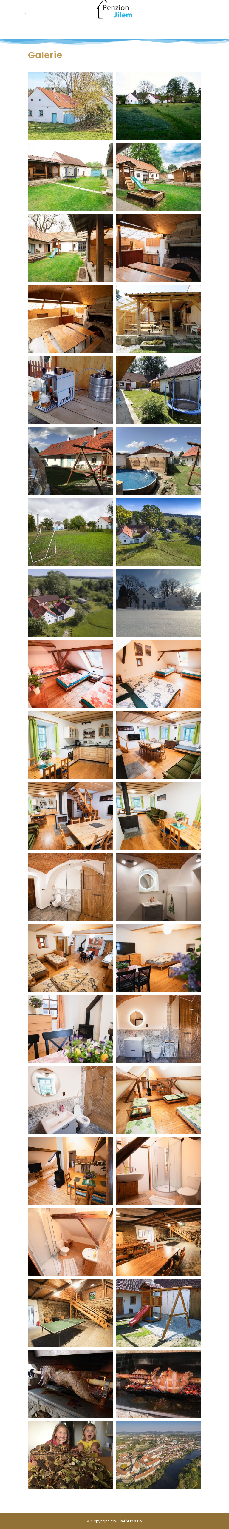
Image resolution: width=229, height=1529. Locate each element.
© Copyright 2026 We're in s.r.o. (114, 1521)
